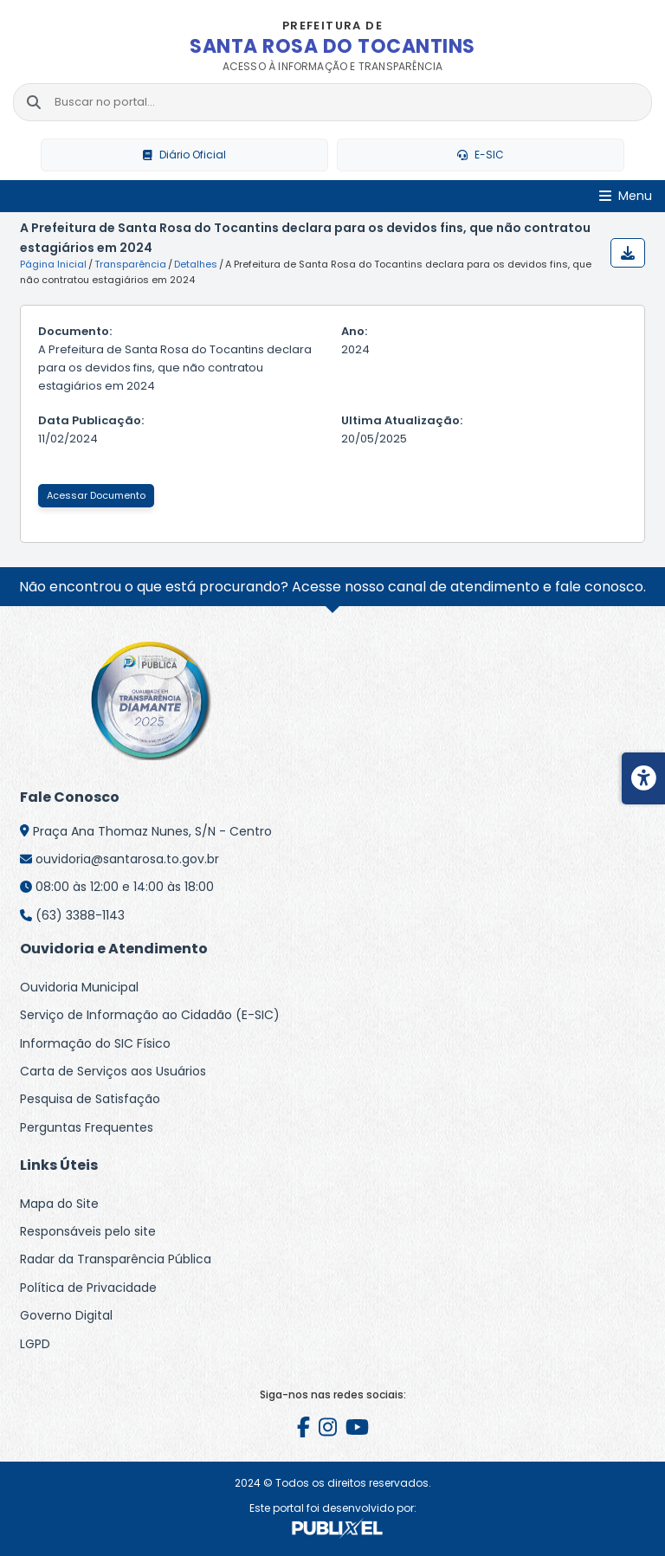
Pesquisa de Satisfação (90, 1098)
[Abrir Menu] (625, 196)
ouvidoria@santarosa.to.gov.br (127, 859)
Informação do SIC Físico (95, 1043)
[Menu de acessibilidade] (643, 778)
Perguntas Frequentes (86, 1127)
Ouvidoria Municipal (79, 987)
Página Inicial (53, 264)
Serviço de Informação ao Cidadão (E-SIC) (150, 1014)
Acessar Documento (96, 495)
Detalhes (195, 264)
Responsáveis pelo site (88, 1231)
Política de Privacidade (88, 1287)
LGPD (35, 1344)
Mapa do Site (59, 1203)
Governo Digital (66, 1315)
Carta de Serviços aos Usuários (113, 1071)
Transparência (130, 264)
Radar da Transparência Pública (115, 1259)
